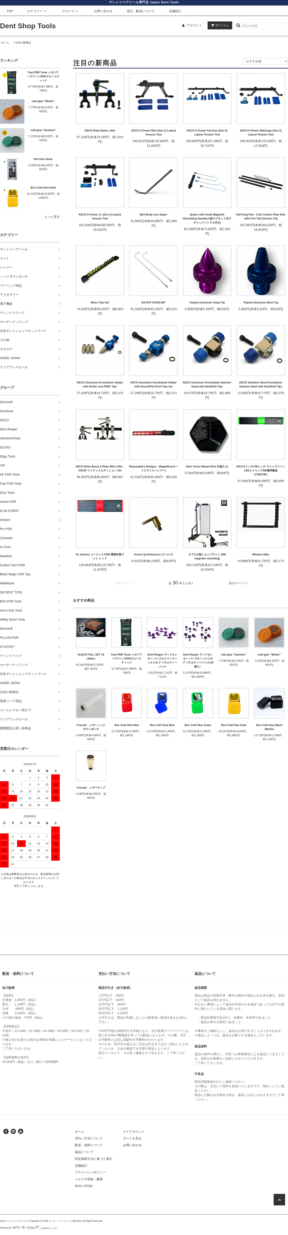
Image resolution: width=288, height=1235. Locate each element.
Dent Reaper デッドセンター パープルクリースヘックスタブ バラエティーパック (162, 660)
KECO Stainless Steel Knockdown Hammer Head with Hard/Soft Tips (260, 384)
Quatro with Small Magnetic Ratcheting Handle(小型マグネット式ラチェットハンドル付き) (207, 218)
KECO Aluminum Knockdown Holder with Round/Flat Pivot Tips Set (153, 384)
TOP (10, 11)
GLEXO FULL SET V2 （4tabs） (91, 656)
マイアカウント (134, 1131)
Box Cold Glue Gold (43, 187)
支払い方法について (89, 1138)
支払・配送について (141, 11)
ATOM (88, 1186)
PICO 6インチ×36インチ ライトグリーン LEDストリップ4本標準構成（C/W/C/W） (260, 470)
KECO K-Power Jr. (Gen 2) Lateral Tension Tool (100, 216)
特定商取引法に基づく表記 (93, 1159)
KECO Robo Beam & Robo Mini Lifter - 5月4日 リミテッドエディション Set (100, 468)
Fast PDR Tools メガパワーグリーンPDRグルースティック (43, 76)
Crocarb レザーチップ (90, 787)
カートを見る (132, 1138)
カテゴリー (37, 11)
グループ (71, 11)
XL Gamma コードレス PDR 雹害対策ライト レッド (100, 556)
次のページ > (238, 583)
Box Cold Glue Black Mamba (269, 727)
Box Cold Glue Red (127, 725)
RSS (78, 1186)
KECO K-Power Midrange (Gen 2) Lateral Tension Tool (261, 132)
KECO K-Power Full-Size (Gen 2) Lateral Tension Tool (207, 132)
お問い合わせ (103, 11)
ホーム (5, 42)
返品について (84, 1152)
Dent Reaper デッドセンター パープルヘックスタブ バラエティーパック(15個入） (198, 660)
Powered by (28, 1228)
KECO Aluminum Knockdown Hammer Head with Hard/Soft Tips (207, 384)
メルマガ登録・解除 (89, 1179)
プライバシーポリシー (90, 1172)
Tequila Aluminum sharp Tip (207, 302)
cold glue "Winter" (43, 101)
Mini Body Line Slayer (153, 214)
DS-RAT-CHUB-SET (153, 302)
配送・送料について (89, 1145)
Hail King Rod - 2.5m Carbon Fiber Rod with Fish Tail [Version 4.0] (260, 216)
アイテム (219, 25)
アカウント (194, 25)
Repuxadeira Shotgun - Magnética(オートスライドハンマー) (153, 468)
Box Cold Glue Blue (162, 725)
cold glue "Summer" (43, 130)
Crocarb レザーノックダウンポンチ (90, 727)
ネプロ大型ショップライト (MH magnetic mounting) (207, 556)
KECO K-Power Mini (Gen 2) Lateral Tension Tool (153, 132)
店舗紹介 (175, 11)
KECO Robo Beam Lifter (100, 130)
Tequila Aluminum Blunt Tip (260, 302)
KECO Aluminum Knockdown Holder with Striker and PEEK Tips (100, 384)
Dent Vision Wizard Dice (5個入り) (207, 466)
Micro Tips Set (100, 302)
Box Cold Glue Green (198, 725)
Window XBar (260, 554)
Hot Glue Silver (43, 159)
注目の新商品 (23, 42)
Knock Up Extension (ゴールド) (153, 554)
